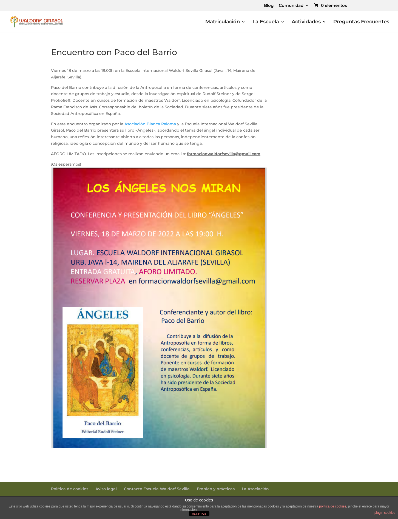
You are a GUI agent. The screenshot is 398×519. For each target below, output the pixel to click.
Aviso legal (106, 488)
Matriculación (222, 22)
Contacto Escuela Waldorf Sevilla (157, 488)
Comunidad (291, 5)
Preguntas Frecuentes (361, 22)
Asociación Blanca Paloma (150, 123)
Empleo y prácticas (216, 488)
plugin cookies (384, 513)
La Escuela (265, 22)
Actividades (306, 22)
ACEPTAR (199, 513)
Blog (269, 5)
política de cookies (332, 506)
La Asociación (255, 488)
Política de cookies (69, 488)
